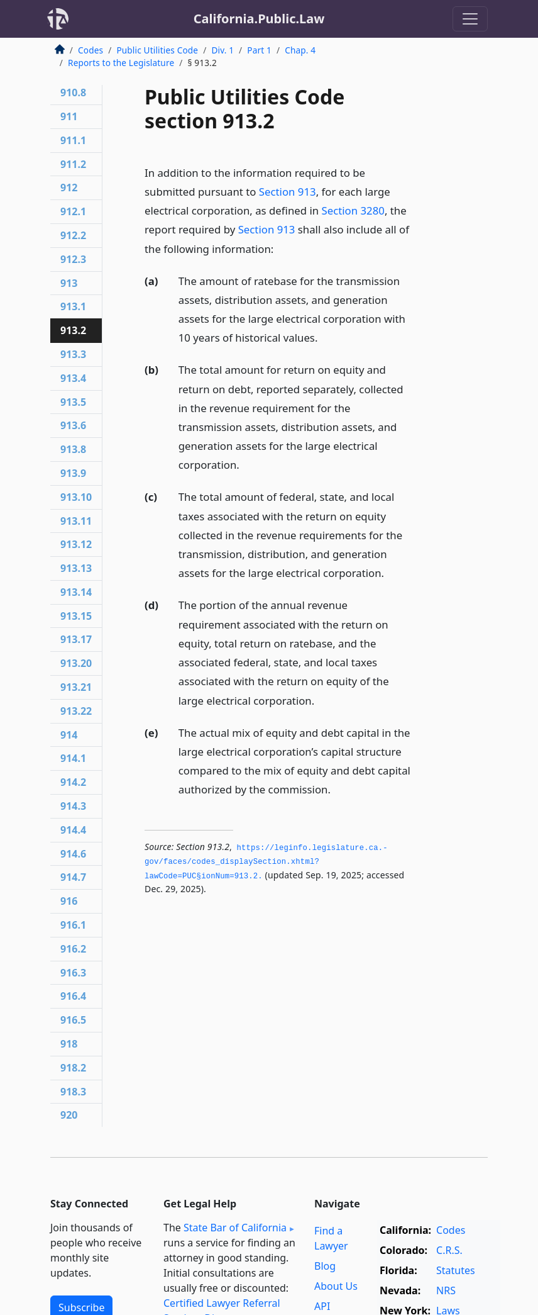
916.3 (73, 973)
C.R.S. (449, 1250)
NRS (446, 1290)
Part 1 (259, 50)
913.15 (76, 616)
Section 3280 (352, 210)
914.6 (73, 854)
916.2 (73, 949)
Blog (325, 1266)
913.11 (76, 521)
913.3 (73, 354)
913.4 (73, 378)
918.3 (73, 1092)
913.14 (76, 592)
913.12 (76, 544)
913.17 (76, 639)
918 (68, 1044)
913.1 (73, 306)
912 (68, 187)
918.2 (73, 1068)
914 (68, 735)
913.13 (76, 568)
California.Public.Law (259, 18)
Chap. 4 (300, 50)
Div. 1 (222, 50)
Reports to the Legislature (121, 63)
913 (68, 283)
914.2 (73, 782)
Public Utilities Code (157, 50)
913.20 (76, 663)
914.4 (73, 830)
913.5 (73, 402)
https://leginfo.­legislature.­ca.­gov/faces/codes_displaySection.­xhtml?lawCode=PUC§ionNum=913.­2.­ (266, 862)
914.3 (73, 806)
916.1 (73, 925)
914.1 (73, 758)
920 (68, 1115)
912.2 (73, 235)
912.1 (73, 211)
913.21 (76, 687)
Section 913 (287, 191)
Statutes (455, 1270)
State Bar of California (235, 1227)
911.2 (73, 164)
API (322, 1306)
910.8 (73, 92)
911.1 (73, 140)
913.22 (76, 711)
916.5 (73, 1020)
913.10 (76, 497)
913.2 (73, 330)
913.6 (73, 425)
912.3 (73, 259)
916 (68, 901)
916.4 (73, 996)
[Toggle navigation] (470, 18)
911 (68, 116)
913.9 (73, 473)
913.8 (73, 449)
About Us (336, 1286)
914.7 (73, 877)
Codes (90, 50)
